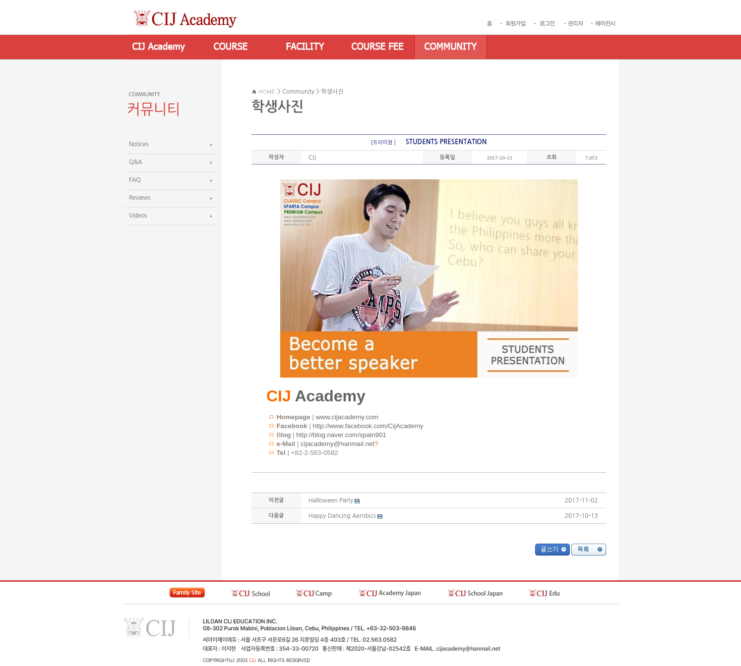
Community (298, 92)
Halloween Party (331, 500)
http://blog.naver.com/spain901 (341, 435)
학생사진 (332, 92)
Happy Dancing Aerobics (342, 516)
